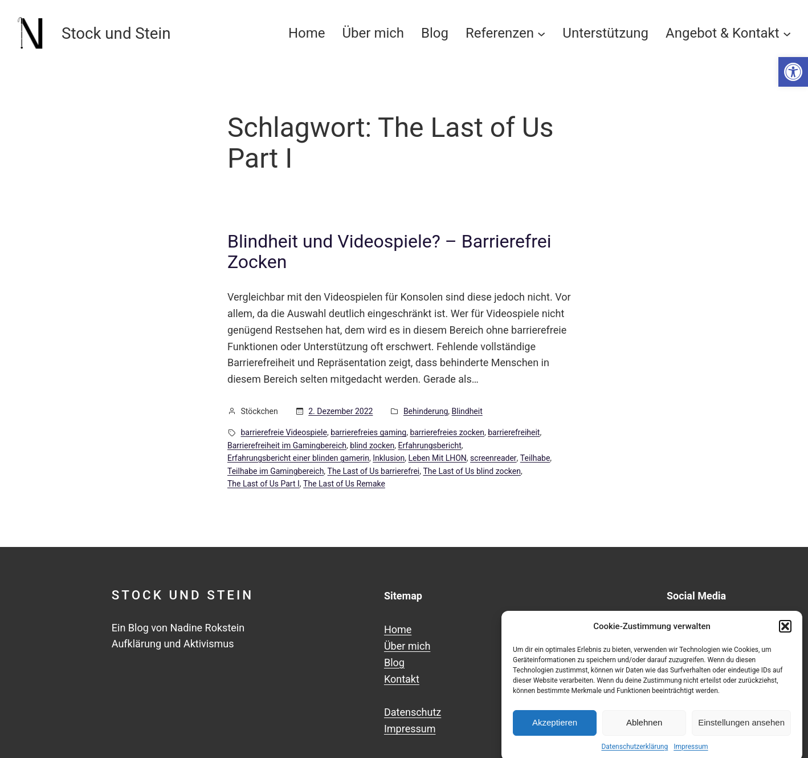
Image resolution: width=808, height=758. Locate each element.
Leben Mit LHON (438, 458)
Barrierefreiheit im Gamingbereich (286, 445)
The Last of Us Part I (263, 483)
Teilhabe (535, 458)
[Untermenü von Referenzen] (541, 33)
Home (397, 629)
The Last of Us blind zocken (472, 471)
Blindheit (467, 411)
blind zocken (372, 445)
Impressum (410, 729)
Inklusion (389, 458)
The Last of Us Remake (344, 483)
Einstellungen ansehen (741, 729)
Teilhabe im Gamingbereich (275, 471)
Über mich (407, 646)
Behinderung (425, 411)
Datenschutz (412, 712)
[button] (793, 72)
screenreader (493, 458)
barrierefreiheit (514, 432)
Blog (394, 662)
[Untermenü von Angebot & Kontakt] (787, 33)
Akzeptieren (554, 729)
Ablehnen (644, 729)
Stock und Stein (183, 594)
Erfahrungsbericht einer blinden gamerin (298, 458)
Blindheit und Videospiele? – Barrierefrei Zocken (389, 251)
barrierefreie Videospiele (284, 432)
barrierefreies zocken (447, 432)
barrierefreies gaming (368, 432)
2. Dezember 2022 (340, 411)
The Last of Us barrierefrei (374, 471)
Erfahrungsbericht (429, 445)
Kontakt (401, 679)
